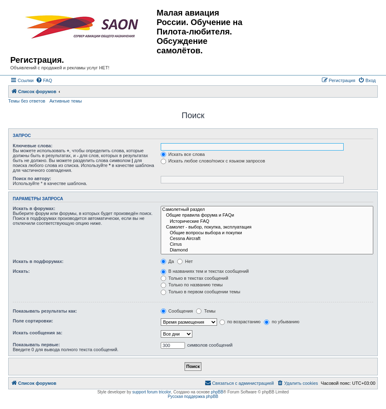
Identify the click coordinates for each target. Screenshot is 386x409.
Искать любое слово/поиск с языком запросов (213, 160)
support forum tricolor (151, 392)
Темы (205, 310)
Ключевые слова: (33, 145)
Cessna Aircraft (267, 239)
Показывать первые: (36, 344)
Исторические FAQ (267, 221)
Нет (185, 261)
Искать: (21, 271)
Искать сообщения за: (37, 332)
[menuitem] (44, 80)
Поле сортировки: (33, 320)
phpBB (217, 392)
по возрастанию (240, 321)
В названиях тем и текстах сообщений (205, 271)
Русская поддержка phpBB (193, 396)
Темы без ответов (26, 100)
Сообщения (177, 310)
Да (167, 261)
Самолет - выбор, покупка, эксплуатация (267, 227)
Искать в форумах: (34, 208)
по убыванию (281, 321)
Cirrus (267, 244)
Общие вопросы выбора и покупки (267, 233)
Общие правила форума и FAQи (267, 215)
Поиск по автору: (32, 178)
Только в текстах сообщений (195, 278)
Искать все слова (183, 154)
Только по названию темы (192, 284)
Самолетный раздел (267, 209)
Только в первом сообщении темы (200, 291)
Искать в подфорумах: (38, 261)
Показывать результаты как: (45, 310)
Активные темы (65, 100)
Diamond (267, 250)
